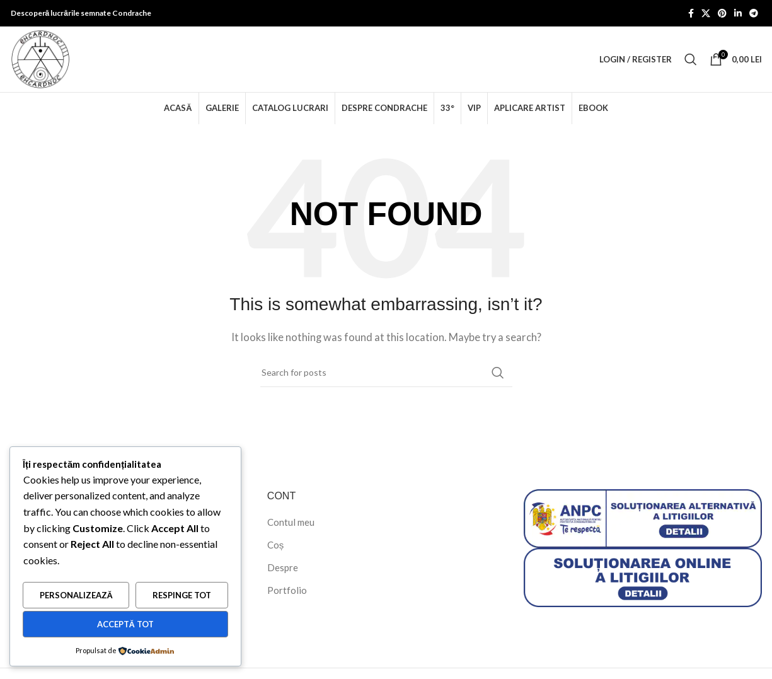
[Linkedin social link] (738, 13)
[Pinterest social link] (722, 13)
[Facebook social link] (691, 13)
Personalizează (76, 595)
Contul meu (290, 522)
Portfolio (287, 590)
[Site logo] (40, 58)
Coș (275, 544)
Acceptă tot (125, 624)
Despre (282, 567)
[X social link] (706, 13)
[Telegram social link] (754, 13)
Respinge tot (182, 595)
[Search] (690, 59)
